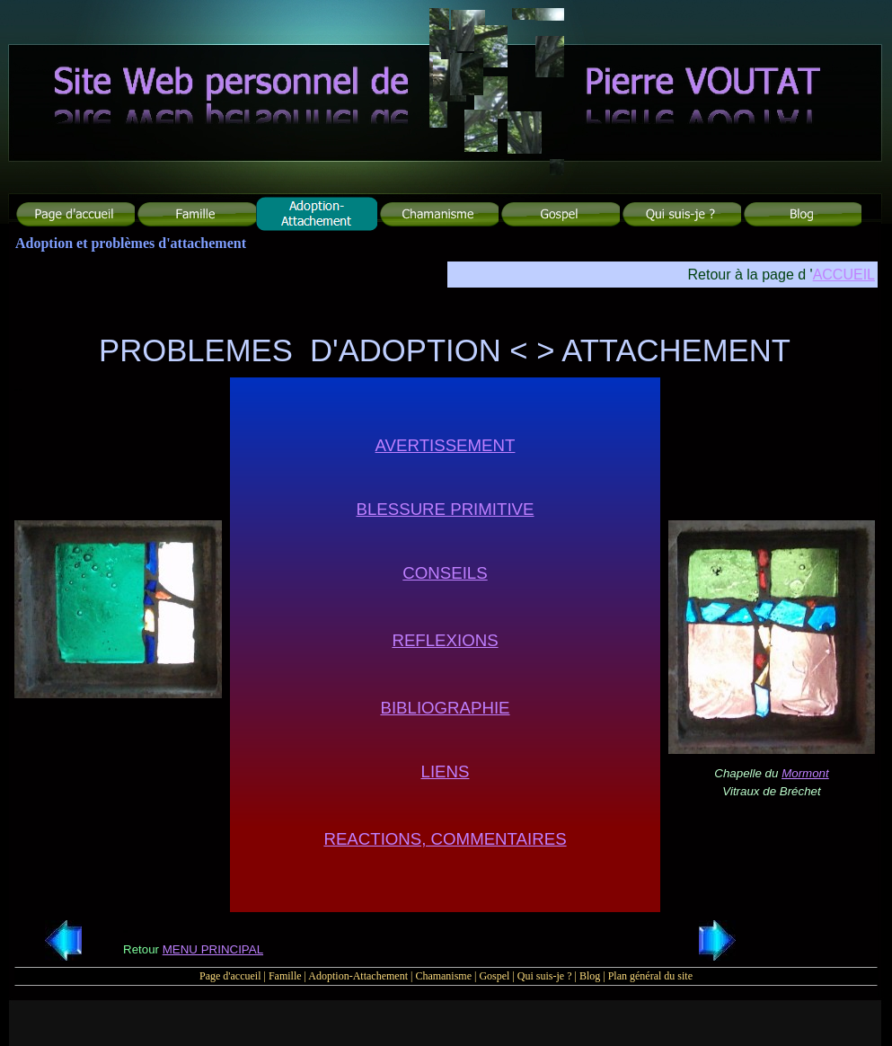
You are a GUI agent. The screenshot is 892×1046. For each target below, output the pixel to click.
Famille (285, 976)
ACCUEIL (844, 274)
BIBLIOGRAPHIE (444, 707)
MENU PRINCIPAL (213, 949)
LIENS (445, 771)
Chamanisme (443, 976)
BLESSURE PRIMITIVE (445, 509)
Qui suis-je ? (544, 976)
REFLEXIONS (445, 640)
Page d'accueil (230, 976)
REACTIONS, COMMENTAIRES (444, 838)
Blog (589, 976)
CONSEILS (444, 572)
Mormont (805, 773)
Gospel (494, 976)
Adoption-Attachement (358, 976)
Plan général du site (650, 976)
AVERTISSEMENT (445, 445)
